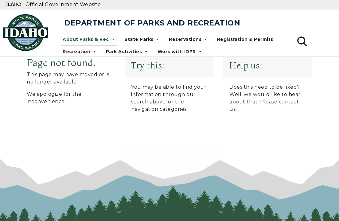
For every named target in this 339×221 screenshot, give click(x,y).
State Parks (142, 39)
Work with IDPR (180, 51)
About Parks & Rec (89, 39)
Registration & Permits (245, 39)
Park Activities (127, 51)
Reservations (188, 39)
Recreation (80, 51)
